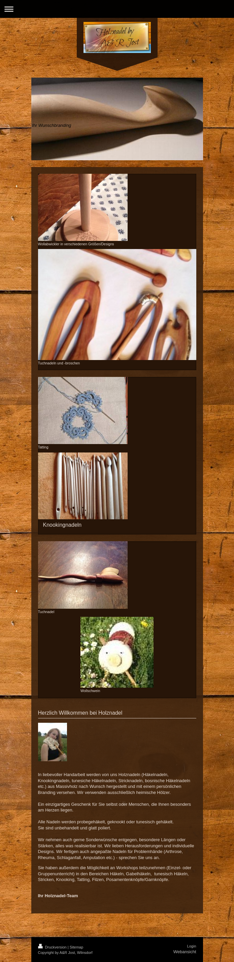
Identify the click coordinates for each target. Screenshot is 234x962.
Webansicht (184, 951)
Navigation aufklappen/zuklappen (117, 9)
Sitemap (76, 947)
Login (191, 946)
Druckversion (53, 947)
